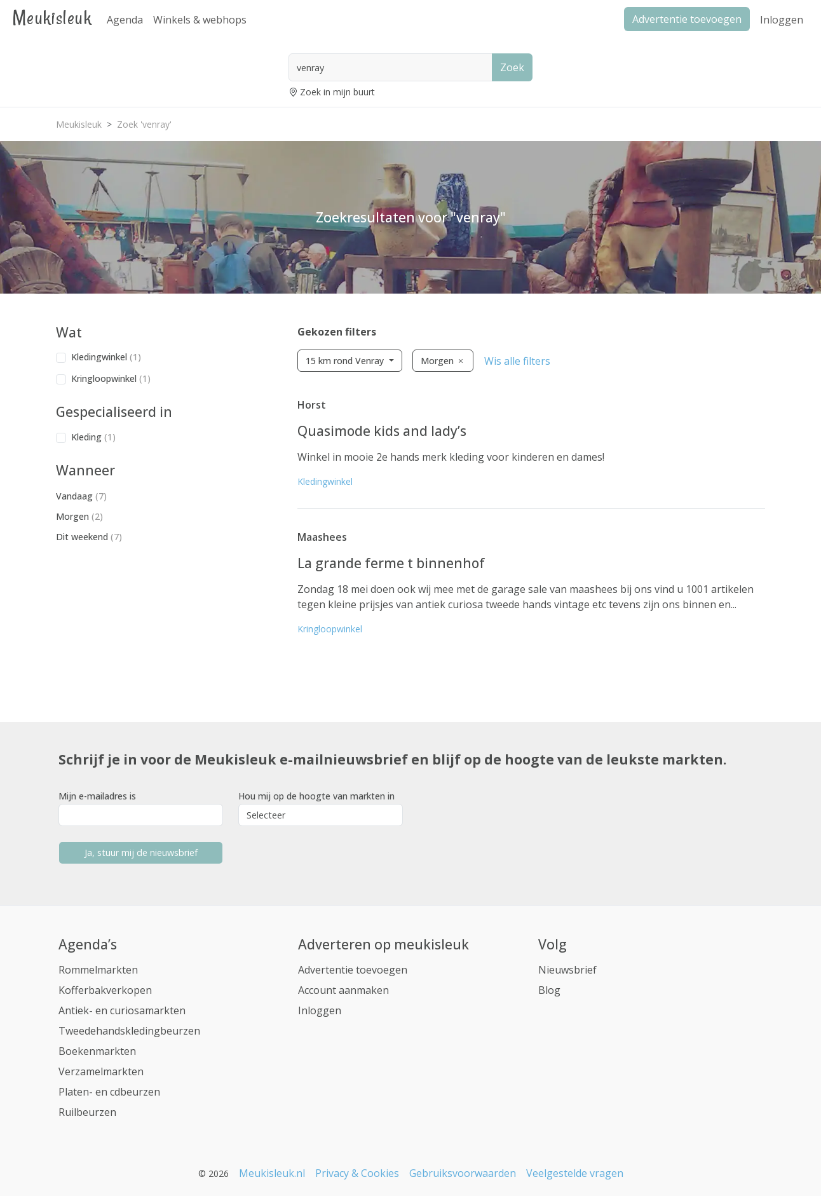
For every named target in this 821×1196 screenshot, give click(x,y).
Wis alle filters (517, 361)
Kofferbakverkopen (105, 990)
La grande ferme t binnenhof (391, 563)
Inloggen (781, 20)
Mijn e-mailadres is (97, 796)
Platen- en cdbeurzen (109, 1092)
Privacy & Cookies (357, 1173)
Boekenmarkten (97, 1051)
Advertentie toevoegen (352, 970)
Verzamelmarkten (101, 1071)
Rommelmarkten (98, 970)
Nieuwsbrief (567, 970)
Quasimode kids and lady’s (381, 431)
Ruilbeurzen (87, 1112)
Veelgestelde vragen (574, 1173)
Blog (549, 990)
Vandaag (81, 496)
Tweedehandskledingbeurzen (129, 1031)
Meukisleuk (52, 17)
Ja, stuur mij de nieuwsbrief (141, 852)
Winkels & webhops (200, 20)
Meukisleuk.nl (272, 1173)
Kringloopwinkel (111, 378)
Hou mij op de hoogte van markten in (316, 796)
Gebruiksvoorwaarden (462, 1173)
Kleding (93, 437)
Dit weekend (89, 537)
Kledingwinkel (106, 357)
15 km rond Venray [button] (346, 361)
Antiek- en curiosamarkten (122, 1010)
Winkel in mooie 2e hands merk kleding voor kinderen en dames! (450, 457)
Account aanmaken (343, 990)
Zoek (512, 67)
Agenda (125, 20)
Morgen (79, 516)
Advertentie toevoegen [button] (687, 19)
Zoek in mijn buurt (337, 92)
